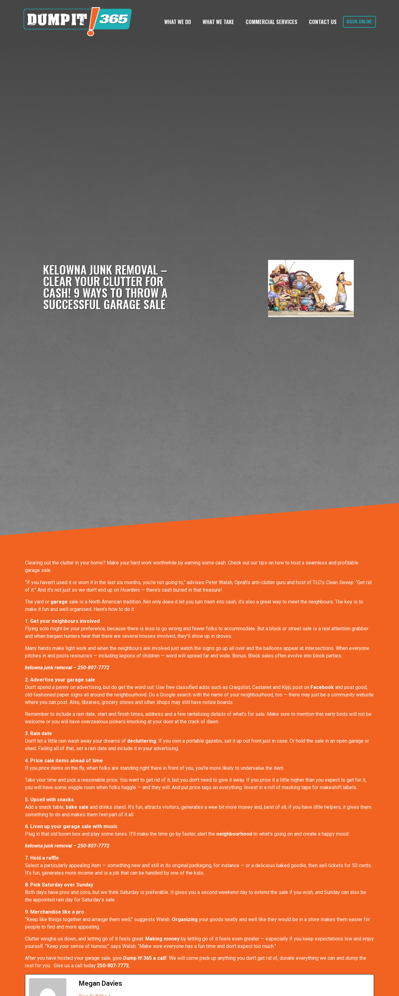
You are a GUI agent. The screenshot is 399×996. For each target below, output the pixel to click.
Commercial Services (271, 22)
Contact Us (323, 22)
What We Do (177, 22)
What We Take (218, 22)
